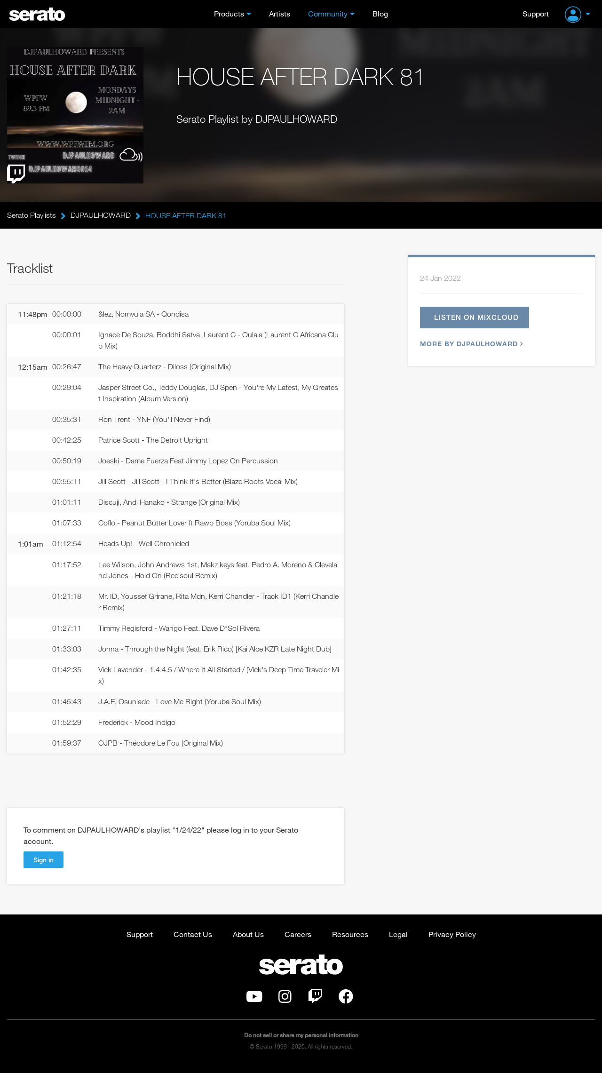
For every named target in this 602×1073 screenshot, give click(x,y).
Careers (298, 941)
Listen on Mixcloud (477, 318)
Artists (279, 13)
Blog (380, 13)
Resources (350, 941)
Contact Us (193, 941)
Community (328, 13)
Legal (398, 941)
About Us (248, 941)
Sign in (43, 866)
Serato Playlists (31, 215)
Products (229, 13)
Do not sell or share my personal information (301, 1042)
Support (536, 13)
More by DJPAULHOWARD (470, 345)
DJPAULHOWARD (101, 215)
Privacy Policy (452, 941)
